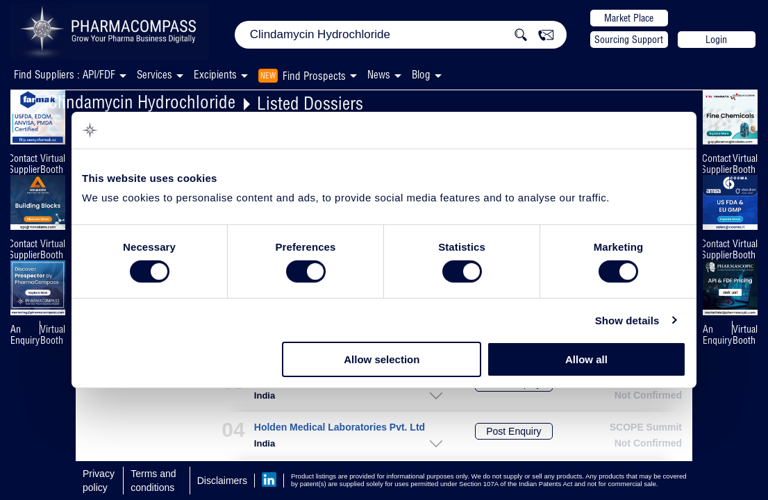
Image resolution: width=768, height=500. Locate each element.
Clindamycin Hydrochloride (141, 101)
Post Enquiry (513, 431)
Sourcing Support (628, 39)
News (378, 74)
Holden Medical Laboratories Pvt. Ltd (339, 427)
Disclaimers (222, 480)
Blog (421, 74)
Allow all (586, 359)
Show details (627, 320)
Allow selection (381, 359)
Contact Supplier (24, 164)
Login (716, 39)
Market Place (628, 18)
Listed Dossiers (310, 103)
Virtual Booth (52, 164)
